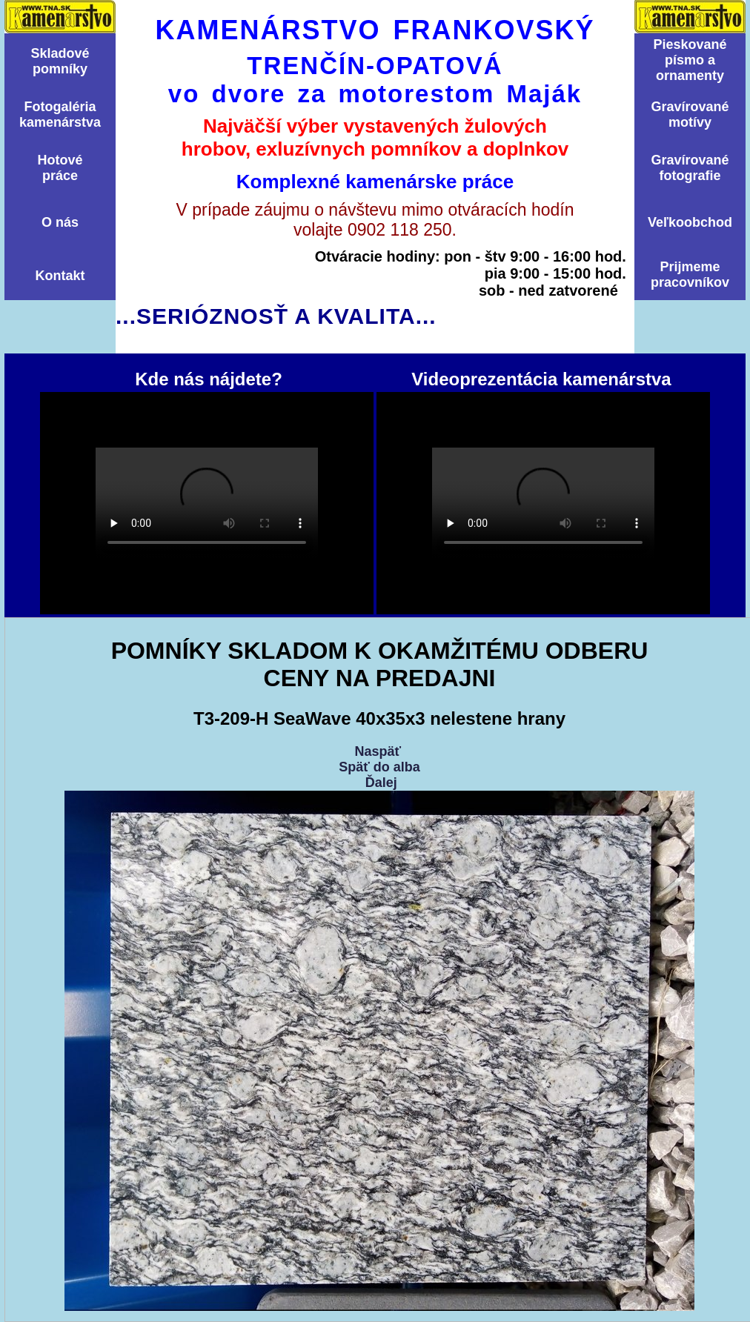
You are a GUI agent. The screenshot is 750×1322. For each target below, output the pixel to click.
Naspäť (377, 751)
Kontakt (60, 275)
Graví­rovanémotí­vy (690, 114)
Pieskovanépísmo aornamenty (689, 60)
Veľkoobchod (690, 222)
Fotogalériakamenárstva (60, 114)
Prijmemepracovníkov (690, 274)
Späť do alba (379, 767)
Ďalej (381, 782)
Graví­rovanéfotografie (690, 168)
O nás (60, 222)
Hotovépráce (59, 168)
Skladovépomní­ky (59, 61)
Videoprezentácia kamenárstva (543, 503)
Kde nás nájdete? (207, 503)
